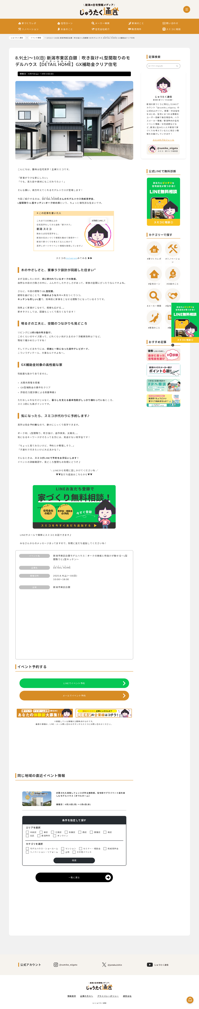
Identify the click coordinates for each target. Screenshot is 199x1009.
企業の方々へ (86, 996)
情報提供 (71, 996)
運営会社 (127, 996)
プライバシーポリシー (108, 996)
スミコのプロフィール (163, 140)
